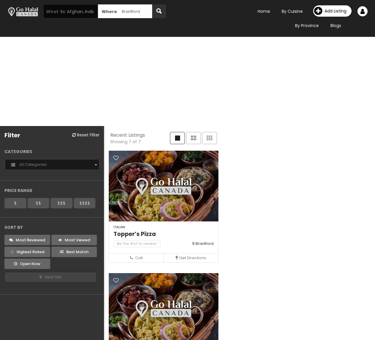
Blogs (335, 26)
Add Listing (330, 11)
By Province (307, 26)
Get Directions (191, 258)
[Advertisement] (187, 81)
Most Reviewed (27, 240)
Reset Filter (86, 135)
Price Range (18, 190)
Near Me (51, 277)
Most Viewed (74, 240)
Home (264, 11)
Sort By (13, 227)
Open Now (27, 264)
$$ (38, 203)
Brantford (205, 243)
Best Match (74, 252)
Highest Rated (27, 252)
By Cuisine (292, 11)
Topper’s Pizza (135, 234)
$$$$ (84, 203)
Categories (18, 152)
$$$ (61, 203)
